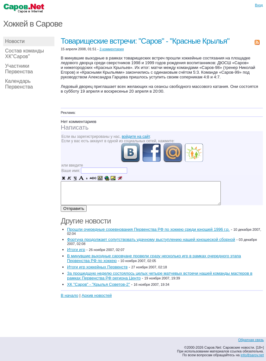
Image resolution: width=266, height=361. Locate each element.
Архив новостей (97, 295)
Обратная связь (251, 340)
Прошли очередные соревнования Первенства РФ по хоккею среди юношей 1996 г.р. (148, 229)
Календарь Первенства (19, 83)
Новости (15, 41)
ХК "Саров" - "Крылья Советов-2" (98, 284)
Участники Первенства (19, 68)
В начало (69, 295)
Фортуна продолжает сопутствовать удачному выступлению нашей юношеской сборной (151, 239)
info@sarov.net (252, 355)
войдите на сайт (136, 136)
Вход (259, 5)
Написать (75, 127)
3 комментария (112, 49)
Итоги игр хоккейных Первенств (97, 267)
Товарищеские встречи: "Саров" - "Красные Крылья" (145, 41)
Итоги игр (76, 249)
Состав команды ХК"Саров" (24, 53)
